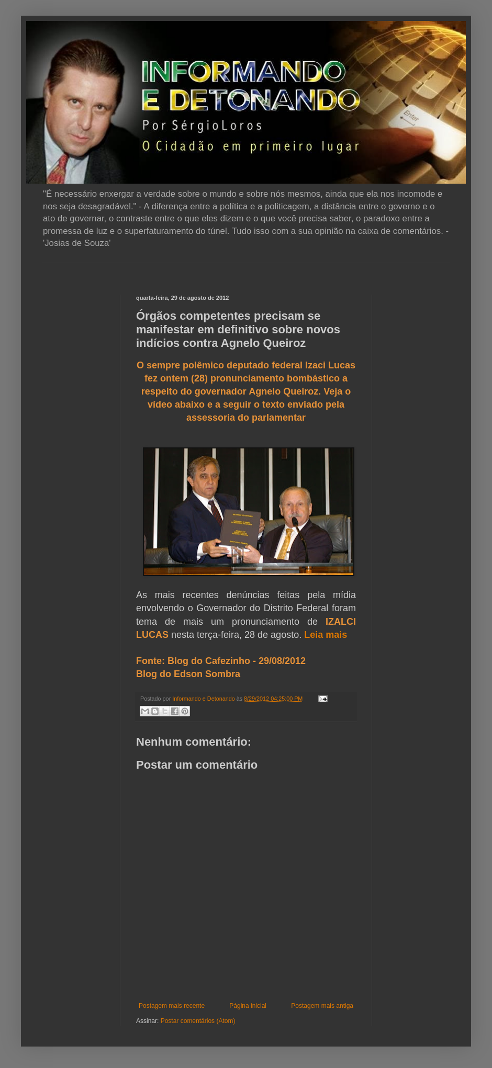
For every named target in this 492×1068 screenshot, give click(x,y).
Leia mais (325, 634)
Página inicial (247, 1005)
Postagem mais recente (172, 1005)
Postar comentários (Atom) (198, 1021)
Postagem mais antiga (322, 1005)
